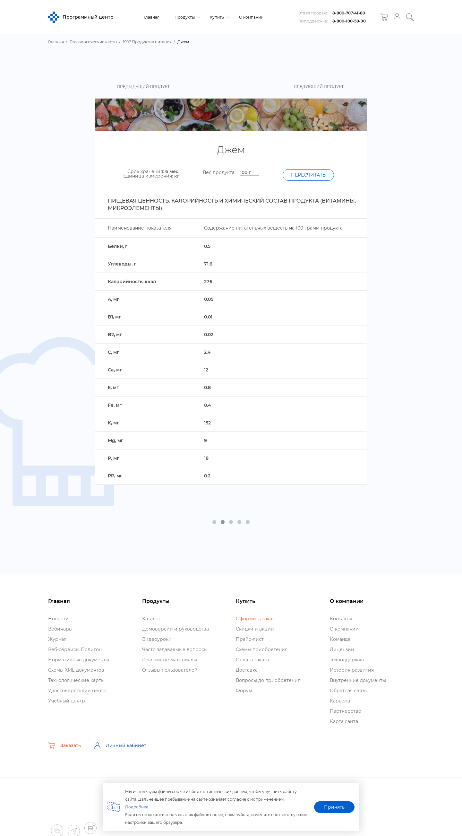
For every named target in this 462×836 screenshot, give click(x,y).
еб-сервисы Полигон (75, 649)
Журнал (57, 639)
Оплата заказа (252, 660)
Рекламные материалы (169, 660)
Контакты (341, 619)
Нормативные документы (78, 660)
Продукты (187, 17)
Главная (154, 17)
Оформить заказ (255, 619)
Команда (340, 639)
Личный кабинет (120, 745)
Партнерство (345, 711)
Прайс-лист (250, 639)
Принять (334, 807)
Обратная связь (348, 690)
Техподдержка (347, 660)
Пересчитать (308, 175)
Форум (244, 690)
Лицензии (342, 649)
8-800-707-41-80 (348, 13)
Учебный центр (66, 701)
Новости (58, 619)
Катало (151, 619)
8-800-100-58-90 (349, 21)
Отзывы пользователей (170, 670)
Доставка (247, 670)
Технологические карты (76, 680)
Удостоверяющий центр (77, 690)
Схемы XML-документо (76, 670)
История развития (352, 670)
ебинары (60, 629)
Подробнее (136, 807)
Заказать (64, 745)
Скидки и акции (255, 629)
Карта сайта (344, 721)
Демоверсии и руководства (175, 629)
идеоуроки (157, 639)
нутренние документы (358, 680)
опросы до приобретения (268, 680)
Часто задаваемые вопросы (175, 649)
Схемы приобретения (261, 649)
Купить (219, 17)
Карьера (340, 701)
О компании (253, 17)
